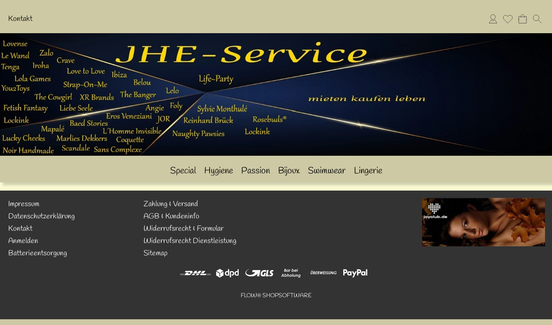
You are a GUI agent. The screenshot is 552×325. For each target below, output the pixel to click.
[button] (537, 19)
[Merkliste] (507, 19)
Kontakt (20, 19)
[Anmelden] (493, 19)
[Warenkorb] (522, 19)
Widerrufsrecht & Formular (184, 229)
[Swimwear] (327, 171)
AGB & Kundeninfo (171, 216)
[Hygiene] (218, 171)
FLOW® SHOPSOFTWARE (276, 296)
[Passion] (255, 171)
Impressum (23, 204)
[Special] (183, 171)
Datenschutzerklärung (41, 216)
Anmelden (23, 241)
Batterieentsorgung (37, 253)
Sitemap (155, 253)
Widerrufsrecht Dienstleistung (190, 241)
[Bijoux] (289, 171)
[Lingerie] (368, 171)
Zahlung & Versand (171, 204)
